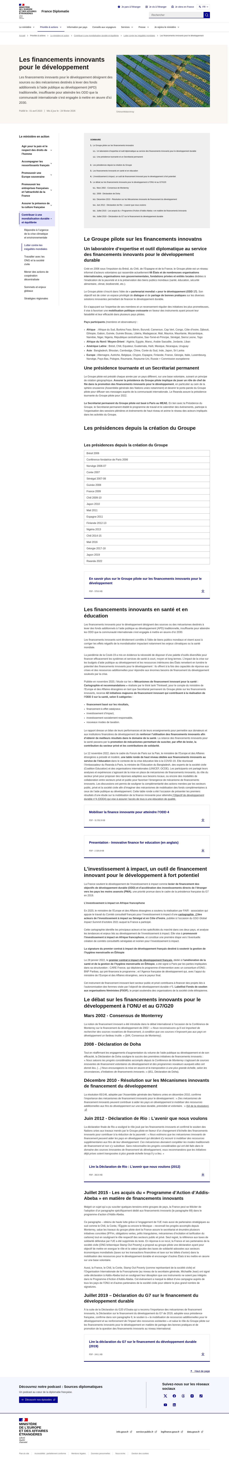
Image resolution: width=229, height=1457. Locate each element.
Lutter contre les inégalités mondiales (139, 36)
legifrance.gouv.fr (170, 1424)
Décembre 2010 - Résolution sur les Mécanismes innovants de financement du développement (137, 199)
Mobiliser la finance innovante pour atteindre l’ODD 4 (129, 804)
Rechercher (207, 15)
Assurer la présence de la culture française (36, 205)
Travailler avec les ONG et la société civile (34, 260)
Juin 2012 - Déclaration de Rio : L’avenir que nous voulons (121, 205)
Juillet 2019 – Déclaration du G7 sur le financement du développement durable (130, 216)
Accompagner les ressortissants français (35, 163)
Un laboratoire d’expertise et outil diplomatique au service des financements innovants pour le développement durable (146, 151)
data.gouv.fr (193, 1424)
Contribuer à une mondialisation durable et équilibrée (96, 36)
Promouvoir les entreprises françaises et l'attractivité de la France (35, 190)
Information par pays (77, 27)
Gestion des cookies (140, 1446)
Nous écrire (120, 1446)
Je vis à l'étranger (158, 7)
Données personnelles (100, 1446)
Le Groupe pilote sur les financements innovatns (113, 145)
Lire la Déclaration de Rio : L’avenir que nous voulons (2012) (134, 1159)
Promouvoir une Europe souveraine (33, 175)
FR (203, 7)
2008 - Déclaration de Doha (108, 194)
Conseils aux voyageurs (104, 27)
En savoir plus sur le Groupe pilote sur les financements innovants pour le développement (145, 573)
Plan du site (24, 1446)
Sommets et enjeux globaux (35, 289)
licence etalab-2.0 (124, 1453)
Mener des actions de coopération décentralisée (36, 276)
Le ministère (25, 27)
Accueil (22, 36)
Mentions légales (78, 1446)
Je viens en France (184, 7)
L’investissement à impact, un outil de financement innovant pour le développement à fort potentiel (134, 176)
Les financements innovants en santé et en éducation (115, 171)
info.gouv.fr (122, 1424)
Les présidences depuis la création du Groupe (112, 165)
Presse (142, 27)
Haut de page (202, 1363)
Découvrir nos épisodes (38, 1392)
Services (125, 27)
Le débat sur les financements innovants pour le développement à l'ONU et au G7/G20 (129, 182)
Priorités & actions (49, 27)
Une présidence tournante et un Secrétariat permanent (120, 157)
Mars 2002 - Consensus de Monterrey (113, 188)
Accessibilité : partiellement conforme (50, 1446)
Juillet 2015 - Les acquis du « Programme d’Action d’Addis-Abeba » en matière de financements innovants (142, 211)
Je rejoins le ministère (165, 27)
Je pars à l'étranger (130, 7)
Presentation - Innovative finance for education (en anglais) (133, 835)
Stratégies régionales (36, 298)
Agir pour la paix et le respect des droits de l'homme (35, 150)
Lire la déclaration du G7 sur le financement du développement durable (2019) (143, 1336)
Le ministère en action (59, 36)
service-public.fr (145, 1424)
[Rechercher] (176, 15)
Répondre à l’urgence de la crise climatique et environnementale (36, 234)
